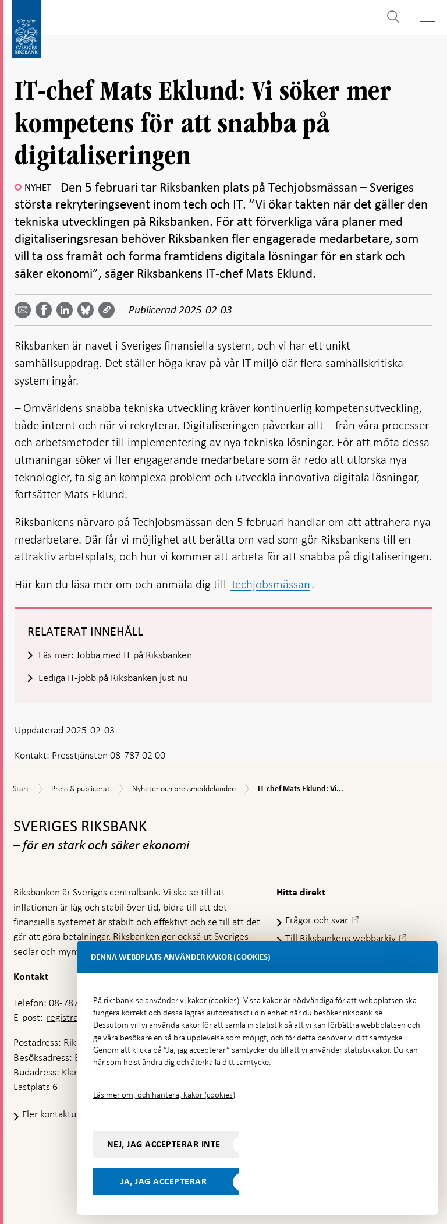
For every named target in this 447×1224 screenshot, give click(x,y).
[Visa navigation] (427, 17)
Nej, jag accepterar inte (164, 1144)
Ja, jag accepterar (163, 1181)
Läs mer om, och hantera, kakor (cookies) (164, 1094)
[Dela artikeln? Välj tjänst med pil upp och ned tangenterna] (67, 310)
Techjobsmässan (270, 584)
